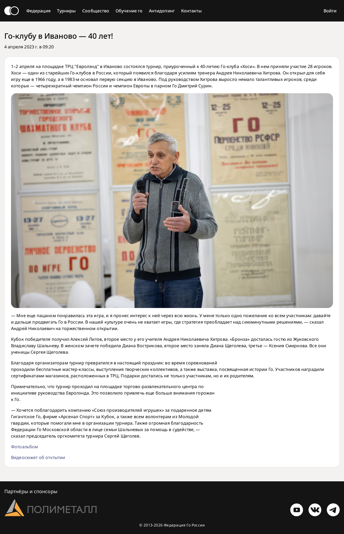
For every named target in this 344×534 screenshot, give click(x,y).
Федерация (38, 11)
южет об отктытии (46, 457)
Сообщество (95, 11)
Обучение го (129, 11)
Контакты (191, 11)
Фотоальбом (24, 447)
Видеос (19, 457)
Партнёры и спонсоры (31, 491)
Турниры (66, 11)
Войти (330, 11)
